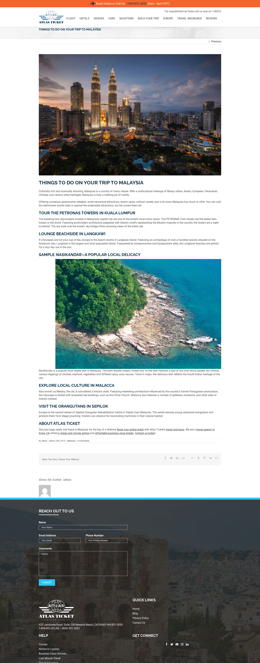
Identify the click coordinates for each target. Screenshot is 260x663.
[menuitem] (73, 18)
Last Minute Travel (50, 658)
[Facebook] (166, 644)
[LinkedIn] (187, 644)
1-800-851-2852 (136, 3)
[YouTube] (177, 644)
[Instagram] (182, 644)
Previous (216, 41)
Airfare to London (49, 649)
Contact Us (138, 622)
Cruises (43, 644)
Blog (135, 613)
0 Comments (83, 441)
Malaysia (71, 441)
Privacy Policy (140, 618)
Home (135, 608)
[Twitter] (171, 644)
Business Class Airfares (52, 653)
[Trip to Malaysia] (130, 114)
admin (44, 441)
